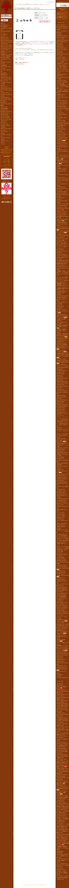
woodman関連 (4, 108)
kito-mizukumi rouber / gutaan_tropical (61, 379)
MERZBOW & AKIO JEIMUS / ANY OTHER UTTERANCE (61, 49)
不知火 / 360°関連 (5, 125)
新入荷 (3, 23)
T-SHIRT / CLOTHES (6, 134)
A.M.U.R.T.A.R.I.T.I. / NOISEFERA (61, 252)
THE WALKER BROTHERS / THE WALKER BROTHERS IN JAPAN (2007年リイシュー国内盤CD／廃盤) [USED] (62, 803)
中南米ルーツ (4, 53)
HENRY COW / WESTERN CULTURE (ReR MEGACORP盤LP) (61, 343)
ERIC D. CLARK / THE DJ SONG (62, 181)
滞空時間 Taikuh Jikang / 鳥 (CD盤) (62, 217)
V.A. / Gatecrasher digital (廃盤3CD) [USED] (62, 733)
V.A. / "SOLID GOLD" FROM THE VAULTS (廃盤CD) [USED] (62, 865)
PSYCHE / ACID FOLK (6, 45)
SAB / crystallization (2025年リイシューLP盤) (62, 365)
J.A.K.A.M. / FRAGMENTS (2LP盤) (61, 553)
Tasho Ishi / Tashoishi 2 (62, 68)
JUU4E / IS (60, 427)
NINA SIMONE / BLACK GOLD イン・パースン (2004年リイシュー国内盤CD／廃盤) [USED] (62, 824)
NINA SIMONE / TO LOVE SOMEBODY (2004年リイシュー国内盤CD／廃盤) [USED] (62, 830)
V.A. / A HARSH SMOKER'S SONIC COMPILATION (60, 517)
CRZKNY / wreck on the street (62, 507)
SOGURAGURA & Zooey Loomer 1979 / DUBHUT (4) (61, 130)
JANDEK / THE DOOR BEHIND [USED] (62, 724)
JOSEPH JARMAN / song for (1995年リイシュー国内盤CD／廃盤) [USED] (62, 836)
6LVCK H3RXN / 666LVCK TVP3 (60, 402)
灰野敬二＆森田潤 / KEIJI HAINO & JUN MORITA (61, 331)
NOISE (2, 96)
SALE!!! (3, 144)
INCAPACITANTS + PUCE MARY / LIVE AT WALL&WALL (61, 440)
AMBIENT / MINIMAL (6, 82)
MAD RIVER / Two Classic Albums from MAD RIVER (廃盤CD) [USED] (62, 787)
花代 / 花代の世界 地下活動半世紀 (62, 464)
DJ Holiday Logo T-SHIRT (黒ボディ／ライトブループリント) (62, 414)
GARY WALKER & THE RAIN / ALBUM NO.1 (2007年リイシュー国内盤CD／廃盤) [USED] (62, 810)
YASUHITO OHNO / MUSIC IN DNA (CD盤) (61, 81)
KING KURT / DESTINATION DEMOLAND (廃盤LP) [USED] (61, 686)
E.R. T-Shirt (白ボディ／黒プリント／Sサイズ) (40, 4)
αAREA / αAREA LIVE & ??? (62, 471)
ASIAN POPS (4, 76)
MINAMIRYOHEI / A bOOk (61, 510)
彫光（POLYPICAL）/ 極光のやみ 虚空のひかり (62, 348)
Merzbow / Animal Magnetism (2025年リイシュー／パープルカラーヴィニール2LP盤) (62, 60)
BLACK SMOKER (5, 116)
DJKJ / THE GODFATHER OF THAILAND (60, 307)
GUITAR (3, 83)
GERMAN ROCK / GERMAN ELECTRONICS (6, 93)
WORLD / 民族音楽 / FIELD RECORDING (5, 56)
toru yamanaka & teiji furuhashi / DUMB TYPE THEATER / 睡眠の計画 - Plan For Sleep (62, 589)
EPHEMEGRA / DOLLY (63, 452)
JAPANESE (3, 73)
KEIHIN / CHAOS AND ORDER (62, 166)
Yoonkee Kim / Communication (60, 600)
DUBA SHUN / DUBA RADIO (61, 98)
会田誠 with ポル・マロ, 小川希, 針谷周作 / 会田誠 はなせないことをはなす (62, 355)
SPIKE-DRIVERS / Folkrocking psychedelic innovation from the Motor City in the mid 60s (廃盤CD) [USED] (62, 750)
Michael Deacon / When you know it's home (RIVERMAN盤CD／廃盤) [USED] (62, 729)
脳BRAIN (24, 42)
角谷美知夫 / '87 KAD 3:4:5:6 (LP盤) (61, 139)
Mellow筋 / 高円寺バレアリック (6, 32)
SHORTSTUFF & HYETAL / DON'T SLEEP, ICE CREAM (62, 188)
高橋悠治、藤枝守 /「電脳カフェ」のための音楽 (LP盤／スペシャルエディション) (62, 273)
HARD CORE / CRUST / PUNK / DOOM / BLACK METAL (6, 90)
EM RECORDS (4, 114)
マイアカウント (51, 2)
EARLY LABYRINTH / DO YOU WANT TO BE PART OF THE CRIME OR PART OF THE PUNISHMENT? (62, 655)
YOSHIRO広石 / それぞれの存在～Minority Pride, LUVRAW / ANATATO (62, 627)
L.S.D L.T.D (21, 59)
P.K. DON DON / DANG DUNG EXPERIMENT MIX (62, 228)
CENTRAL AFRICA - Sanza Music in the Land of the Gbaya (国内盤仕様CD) (62, 361)
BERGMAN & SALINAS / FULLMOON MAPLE (62, 339)
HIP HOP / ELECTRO (6, 77)
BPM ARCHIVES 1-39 (62, 381)
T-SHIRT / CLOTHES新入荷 (6, 29)
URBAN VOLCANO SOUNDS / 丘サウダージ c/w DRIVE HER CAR (62, 144)
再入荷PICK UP (5, 25)
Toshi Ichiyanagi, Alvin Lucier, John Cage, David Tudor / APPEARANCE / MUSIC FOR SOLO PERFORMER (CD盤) (61, 103)
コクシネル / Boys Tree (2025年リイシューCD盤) (62, 538)
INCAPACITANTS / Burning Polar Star (61, 371)
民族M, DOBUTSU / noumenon (61, 527)
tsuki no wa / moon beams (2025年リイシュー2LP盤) (62, 547)
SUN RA (3, 68)
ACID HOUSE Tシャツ (35, 41)
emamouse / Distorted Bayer (61, 581)
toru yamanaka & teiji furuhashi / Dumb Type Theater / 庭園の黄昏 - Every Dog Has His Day (61, 596)
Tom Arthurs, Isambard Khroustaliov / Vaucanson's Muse (62, 392)
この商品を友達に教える (23, 62)
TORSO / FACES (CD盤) (63, 204)
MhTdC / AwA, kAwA (62, 211)
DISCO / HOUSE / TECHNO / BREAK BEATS (6, 39)
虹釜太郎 (3, 127)
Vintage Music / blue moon (5, 59)
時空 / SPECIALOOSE (6, 128)
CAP (2, 136)
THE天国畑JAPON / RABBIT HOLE (61, 126)
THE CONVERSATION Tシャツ (22, 41)
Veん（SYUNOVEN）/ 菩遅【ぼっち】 (62, 584)
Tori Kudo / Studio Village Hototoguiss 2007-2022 (62, 541)
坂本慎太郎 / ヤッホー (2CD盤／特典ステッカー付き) (62, 162)
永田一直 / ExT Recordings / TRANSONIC (6, 110)
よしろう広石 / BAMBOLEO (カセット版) (62, 623)
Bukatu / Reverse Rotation (62, 576)
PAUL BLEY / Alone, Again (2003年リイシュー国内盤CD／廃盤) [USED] (62, 761)
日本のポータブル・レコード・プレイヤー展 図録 (62, 531)
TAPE (2, 142)
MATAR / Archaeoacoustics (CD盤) (61, 295)
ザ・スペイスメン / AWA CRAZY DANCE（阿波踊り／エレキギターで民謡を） (62, 157)
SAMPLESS (4, 130)
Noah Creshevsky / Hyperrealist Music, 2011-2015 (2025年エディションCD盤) (62, 267)
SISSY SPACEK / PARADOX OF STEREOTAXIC (60, 375)
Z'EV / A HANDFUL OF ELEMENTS (62, 31)
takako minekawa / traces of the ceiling (62, 258)
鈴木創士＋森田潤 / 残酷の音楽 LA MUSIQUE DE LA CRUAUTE (62, 335)
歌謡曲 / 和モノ (4, 74)
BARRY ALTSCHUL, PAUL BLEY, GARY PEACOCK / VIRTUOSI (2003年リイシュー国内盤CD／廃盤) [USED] (62, 817)
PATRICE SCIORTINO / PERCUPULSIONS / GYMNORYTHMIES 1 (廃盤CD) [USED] (62, 777)
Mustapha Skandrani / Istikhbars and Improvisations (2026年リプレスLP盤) (62, 76)
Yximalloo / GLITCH (62, 565)
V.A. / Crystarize (61, 512)
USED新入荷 (4, 26)
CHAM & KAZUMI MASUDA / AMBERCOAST (61, 468)
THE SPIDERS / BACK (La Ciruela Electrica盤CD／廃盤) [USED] (62, 756)
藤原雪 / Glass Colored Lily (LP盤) (61, 454)
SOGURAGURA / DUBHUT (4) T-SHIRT (61, 133)
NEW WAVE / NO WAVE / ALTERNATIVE (6, 43)
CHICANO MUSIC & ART (5, 70)
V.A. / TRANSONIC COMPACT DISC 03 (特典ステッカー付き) (62, 316)
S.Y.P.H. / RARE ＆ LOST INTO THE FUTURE (62, 178)
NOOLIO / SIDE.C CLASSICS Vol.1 (61, 351)
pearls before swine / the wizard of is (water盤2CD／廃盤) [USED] (62, 782)
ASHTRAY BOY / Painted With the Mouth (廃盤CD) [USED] (62, 714)
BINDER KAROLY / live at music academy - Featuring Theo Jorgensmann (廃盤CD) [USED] (62, 697)
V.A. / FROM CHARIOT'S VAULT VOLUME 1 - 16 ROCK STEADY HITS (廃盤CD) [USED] (62, 871)
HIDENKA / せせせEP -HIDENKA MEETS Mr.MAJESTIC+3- (62, 449)
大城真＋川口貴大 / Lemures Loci (61, 319)
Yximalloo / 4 (60, 556)
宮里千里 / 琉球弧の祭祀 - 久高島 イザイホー (62, 326)
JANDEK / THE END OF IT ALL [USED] (62, 721)
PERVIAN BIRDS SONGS (60, 640)
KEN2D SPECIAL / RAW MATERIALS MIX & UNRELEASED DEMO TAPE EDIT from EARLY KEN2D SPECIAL (62, 477)
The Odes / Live (61, 389)
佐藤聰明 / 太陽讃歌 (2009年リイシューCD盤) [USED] (62, 848)
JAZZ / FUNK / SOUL (6, 66)
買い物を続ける (21, 64)
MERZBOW (4, 102)
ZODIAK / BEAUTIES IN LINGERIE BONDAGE (62, 405)
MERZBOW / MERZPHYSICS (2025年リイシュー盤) (62, 54)
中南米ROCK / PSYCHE (6, 54)
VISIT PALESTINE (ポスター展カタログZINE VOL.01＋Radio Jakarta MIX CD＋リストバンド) (62, 501)
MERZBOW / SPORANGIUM (59, 45)
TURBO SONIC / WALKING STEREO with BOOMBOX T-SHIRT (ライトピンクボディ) (62, 612)
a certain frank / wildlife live (62, 175)
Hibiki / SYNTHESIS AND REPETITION (61, 524)
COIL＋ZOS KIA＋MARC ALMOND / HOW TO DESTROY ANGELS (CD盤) (62, 27)
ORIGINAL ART (5, 140)
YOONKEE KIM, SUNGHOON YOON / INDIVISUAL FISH (61, 491)
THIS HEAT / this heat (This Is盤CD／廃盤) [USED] (61, 792)
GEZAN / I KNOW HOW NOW (62, 152)
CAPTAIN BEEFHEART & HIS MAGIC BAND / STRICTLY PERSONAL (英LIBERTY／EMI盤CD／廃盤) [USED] (62, 842)
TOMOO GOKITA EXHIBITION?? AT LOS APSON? (61, 636)
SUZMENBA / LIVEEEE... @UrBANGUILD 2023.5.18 (62, 676)
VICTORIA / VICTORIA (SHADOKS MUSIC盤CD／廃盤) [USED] (62, 877)
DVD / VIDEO (4, 131)
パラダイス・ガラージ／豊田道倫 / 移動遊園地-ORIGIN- (62, 91)
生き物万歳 (4, 65)
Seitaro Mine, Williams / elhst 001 (62, 147)
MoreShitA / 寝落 (61, 120)
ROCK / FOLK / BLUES (6, 46)
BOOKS (3, 133)
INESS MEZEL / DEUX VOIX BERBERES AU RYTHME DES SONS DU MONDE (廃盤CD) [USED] (62, 703)
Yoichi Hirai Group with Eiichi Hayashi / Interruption (62, 123)
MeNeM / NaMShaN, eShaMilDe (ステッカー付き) (62, 311)
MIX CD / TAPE (4, 37)
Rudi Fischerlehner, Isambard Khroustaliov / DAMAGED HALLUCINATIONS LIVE (62, 398)
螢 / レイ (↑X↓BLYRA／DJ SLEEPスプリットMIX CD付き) (62, 71)
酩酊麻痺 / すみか (62, 283)
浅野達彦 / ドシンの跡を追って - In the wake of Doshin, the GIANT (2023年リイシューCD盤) (62, 648)
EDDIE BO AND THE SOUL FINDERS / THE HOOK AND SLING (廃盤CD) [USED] (62, 709)
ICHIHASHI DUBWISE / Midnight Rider (62, 368)
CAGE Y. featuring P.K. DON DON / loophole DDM (62, 568)
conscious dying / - (61, 514)
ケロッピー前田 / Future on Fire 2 (62, 643)
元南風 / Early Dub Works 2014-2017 (61, 95)
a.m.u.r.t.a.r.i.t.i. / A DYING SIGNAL (61, 248)
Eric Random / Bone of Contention (61, 118)
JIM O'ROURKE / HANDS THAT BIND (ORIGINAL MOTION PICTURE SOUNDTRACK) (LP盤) (62, 560)
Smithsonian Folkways (6, 62)
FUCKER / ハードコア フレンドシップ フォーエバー (62, 431)
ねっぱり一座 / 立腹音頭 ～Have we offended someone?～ (62, 435)
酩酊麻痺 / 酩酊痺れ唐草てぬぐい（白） (62, 289)
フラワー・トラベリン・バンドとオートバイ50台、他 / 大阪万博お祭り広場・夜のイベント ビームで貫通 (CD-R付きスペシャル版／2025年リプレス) (62, 421)
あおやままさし (5, 86)
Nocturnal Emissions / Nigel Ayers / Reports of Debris (61, 299)
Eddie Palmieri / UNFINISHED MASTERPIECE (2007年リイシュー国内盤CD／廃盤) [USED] (62, 854)
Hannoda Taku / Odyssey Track (62, 663)
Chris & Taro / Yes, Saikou (60, 172)
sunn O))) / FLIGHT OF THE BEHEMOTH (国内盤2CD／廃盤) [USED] (62, 797)
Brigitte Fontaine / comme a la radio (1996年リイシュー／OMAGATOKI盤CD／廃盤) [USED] (62, 771)
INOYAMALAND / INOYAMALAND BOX (61, 214)
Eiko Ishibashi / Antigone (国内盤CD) (62, 220)
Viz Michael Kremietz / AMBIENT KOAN (61, 292)
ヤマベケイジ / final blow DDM (61, 617)
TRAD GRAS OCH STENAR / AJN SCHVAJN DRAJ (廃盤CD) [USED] (62, 744)
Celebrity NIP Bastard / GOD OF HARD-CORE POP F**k (61, 224)
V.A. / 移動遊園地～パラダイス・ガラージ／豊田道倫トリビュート (62, 86)
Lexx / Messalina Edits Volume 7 (61, 184)
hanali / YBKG (61, 505)
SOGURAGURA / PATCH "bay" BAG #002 (61, 136)
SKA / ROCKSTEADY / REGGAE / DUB (6, 80)
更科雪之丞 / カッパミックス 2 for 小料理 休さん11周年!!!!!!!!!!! (62, 632)
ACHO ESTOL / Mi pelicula (61, 672)
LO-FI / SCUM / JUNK (6, 119)
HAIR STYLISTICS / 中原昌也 (6, 104)
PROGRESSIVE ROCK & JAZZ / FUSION (6, 49)
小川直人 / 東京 (61, 83)
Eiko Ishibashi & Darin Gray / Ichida (61, 323)
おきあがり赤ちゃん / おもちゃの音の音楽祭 (61, 535)
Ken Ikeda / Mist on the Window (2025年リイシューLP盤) (62, 496)
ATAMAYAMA (4, 124)
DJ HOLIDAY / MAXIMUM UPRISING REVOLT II (61, 114)
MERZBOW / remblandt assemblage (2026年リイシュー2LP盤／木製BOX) (62, 65)
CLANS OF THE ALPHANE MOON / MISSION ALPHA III (61, 409)
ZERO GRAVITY (5, 113)
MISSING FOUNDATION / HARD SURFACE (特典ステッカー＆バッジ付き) (62, 36)
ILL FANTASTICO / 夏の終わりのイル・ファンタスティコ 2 (62, 110)
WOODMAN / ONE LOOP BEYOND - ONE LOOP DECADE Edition (61, 668)
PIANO (3, 85)
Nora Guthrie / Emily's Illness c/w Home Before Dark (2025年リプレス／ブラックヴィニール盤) (62, 244)
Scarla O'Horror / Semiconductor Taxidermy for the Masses (61, 386)
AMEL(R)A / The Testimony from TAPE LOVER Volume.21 (61, 572)
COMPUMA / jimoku (62, 149)
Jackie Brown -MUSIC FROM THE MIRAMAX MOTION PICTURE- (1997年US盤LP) (62, 194)
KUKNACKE (4, 107)
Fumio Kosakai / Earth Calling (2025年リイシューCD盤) (62, 445)
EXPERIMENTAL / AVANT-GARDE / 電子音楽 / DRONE (5, 99)
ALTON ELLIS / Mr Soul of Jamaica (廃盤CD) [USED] (62, 860)
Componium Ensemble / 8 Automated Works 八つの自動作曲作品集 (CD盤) (62, 262)
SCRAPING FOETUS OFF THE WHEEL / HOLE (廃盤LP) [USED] (62, 765)
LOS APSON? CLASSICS (4, 35)
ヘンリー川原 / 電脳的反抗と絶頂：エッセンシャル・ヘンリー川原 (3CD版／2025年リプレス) (62, 280)
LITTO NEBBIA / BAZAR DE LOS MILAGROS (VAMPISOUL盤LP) (62, 459)
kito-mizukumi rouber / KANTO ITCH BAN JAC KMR (61, 483)
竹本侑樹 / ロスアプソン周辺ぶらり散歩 (62, 620)
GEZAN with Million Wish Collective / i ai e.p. (61, 206)
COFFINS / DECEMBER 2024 (62, 487)
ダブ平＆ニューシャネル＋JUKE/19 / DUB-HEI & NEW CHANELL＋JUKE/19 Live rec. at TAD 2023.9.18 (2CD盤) (62, 237)
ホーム (15, 4)
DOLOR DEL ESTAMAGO (3, 121)
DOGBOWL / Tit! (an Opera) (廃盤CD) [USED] (61, 718)
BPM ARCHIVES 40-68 (63, 383)
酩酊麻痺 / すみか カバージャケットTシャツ (62, 286)
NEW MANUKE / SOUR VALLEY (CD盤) (62, 209)
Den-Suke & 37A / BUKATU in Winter (60, 578)
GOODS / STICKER (5, 137)
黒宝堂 (3, 139)
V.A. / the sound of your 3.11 (61, 521)
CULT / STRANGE (5, 117)
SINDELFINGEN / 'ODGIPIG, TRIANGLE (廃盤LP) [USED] (62, 691)
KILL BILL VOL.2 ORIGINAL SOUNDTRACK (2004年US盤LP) (61, 200)
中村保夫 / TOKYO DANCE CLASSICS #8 (61, 169)
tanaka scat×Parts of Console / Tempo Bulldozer (62, 255)
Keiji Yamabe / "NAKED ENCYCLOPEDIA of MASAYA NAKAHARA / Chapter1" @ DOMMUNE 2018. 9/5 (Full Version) (62, 605)
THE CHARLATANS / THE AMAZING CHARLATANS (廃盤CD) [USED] (62, 738)
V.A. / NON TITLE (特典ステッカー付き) (62, 231)
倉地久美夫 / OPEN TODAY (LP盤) (61, 550)
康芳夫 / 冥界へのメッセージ (62, 544)
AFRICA (3, 63)
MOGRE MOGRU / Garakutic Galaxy (61, 660)
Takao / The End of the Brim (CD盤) (61, 302)
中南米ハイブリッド (6, 51)
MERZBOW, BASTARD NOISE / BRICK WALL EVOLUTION (62, 42)
